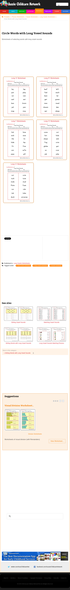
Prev (60, 401)
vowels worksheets (56, 265)
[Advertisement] (35, 24)
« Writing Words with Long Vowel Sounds (17, 353)
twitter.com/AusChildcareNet (20, 567)
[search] (35, 516)
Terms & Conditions (23, 578)
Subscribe (56, 578)
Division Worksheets (35, 434)
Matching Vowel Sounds (51, 322)
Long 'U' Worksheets (18, 182)
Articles (22, 11)
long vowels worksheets (41, 265)
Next (63, 401)
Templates (48, 11)
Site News (13, 578)
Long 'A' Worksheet (18, 97)
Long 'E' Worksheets (51, 97)
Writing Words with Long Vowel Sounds (18, 343)
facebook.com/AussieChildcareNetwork (49, 567)
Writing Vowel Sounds (18, 322)
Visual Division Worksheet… (19, 405)
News (13, 11)
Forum (57, 11)
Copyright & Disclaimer (36, 578)
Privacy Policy (47, 578)
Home (4, 11)
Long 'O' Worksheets (51, 139)
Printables (39, 10)
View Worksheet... (57, 441)
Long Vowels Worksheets (22, 263)
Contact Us (63, 578)
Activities (31, 11)
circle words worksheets (24, 265)
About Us (6, 578)
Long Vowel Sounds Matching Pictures (51, 343)
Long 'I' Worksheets (18, 139)
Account (65, 11)
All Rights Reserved (47, 584)
